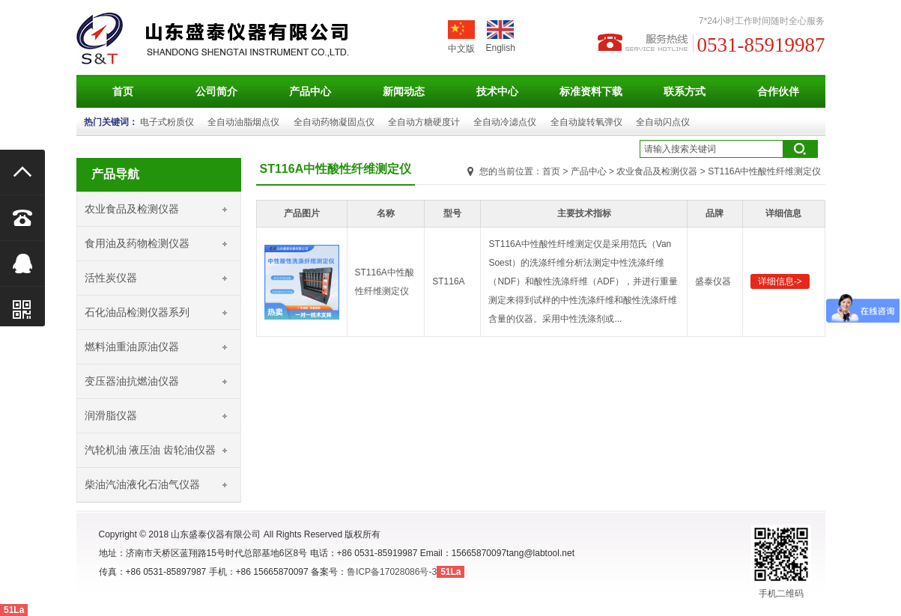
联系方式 (685, 91)
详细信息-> (780, 281)
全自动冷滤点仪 (504, 122)
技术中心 (497, 91)
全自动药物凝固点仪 (334, 122)
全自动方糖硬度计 (424, 122)
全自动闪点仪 (663, 122)
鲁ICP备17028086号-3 (392, 572)
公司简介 (216, 91)
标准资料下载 (590, 91)
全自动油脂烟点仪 (243, 122)
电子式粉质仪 (167, 122)
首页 (122, 91)
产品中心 (310, 91)
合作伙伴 (778, 91)
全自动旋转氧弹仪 (586, 122)
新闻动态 (404, 91)
